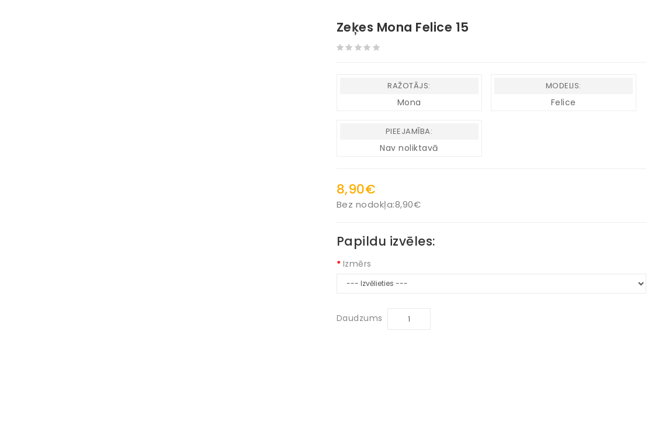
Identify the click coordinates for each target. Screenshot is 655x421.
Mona (409, 102)
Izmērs (357, 263)
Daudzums (360, 318)
